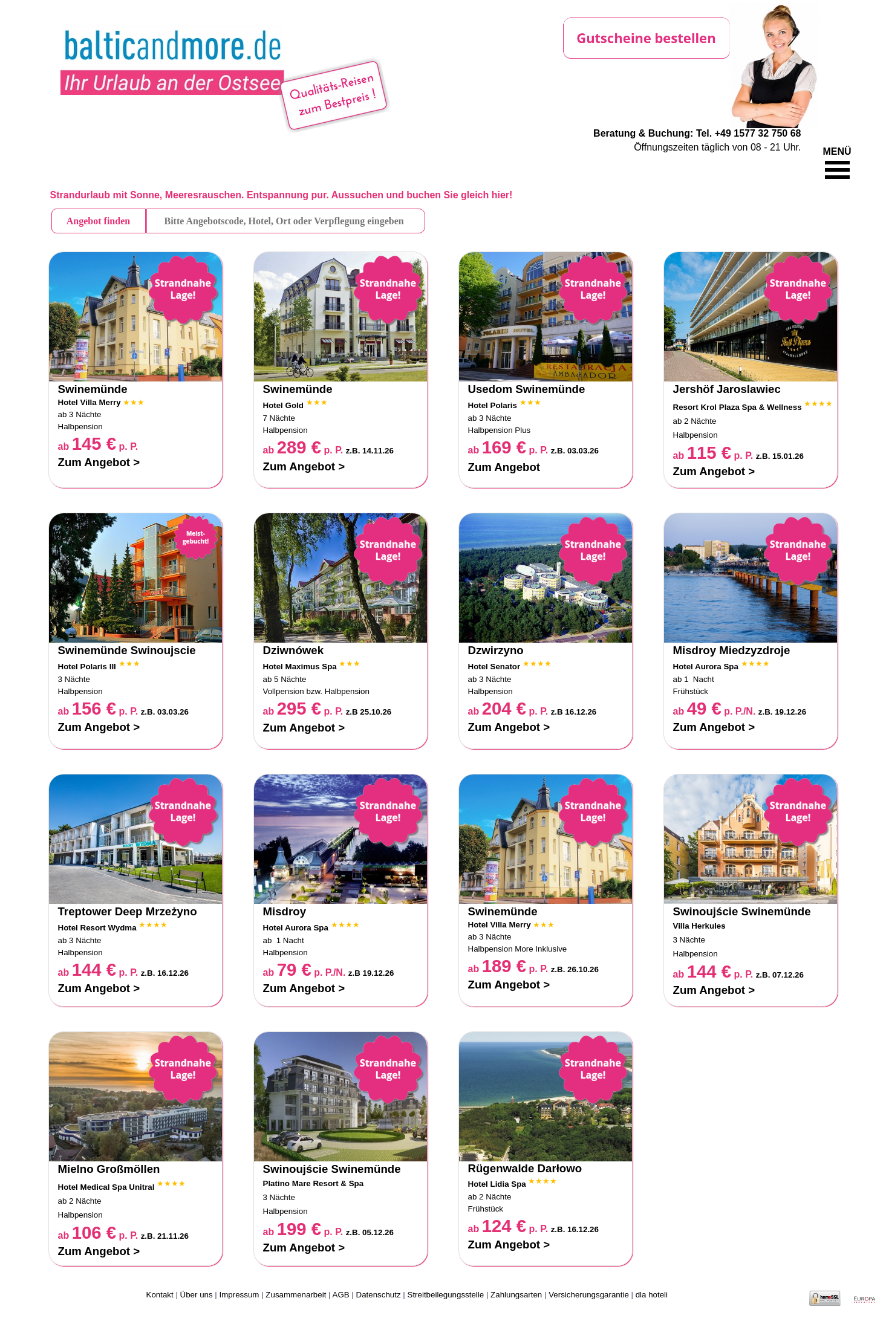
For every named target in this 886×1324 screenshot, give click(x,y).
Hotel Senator (494, 666)
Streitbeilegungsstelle (446, 1294)
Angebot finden (98, 221)
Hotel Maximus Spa (300, 666)
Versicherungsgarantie (589, 1294)
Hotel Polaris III (88, 666)
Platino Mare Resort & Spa (313, 1183)
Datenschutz (378, 1294)
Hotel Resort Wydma (97, 927)
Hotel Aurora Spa (705, 666)
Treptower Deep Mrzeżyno (127, 911)
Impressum (239, 1294)
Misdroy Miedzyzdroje (731, 650)
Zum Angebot (504, 467)
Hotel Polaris (492, 405)
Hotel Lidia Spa (497, 1184)
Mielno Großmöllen (109, 1169)
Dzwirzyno (496, 650)
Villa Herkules (699, 925)
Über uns (196, 1294)
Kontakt (160, 1294)
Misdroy (285, 911)
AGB (341, 1294)
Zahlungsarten (516, 1294)
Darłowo (560, 1168)
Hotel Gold (283, 405)
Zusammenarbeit (295, 1294)
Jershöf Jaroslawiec (727, 389)
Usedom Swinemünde (526, 389)
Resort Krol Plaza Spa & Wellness (737, 407)
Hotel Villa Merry (89, 402)
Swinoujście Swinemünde (742, 911)
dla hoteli (652, 1294)
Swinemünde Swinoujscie (127, 650)
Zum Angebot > (99, 462)
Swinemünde (93, 389)
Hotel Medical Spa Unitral (106, 1187)
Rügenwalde (503, 1168)
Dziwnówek (293, 650)
